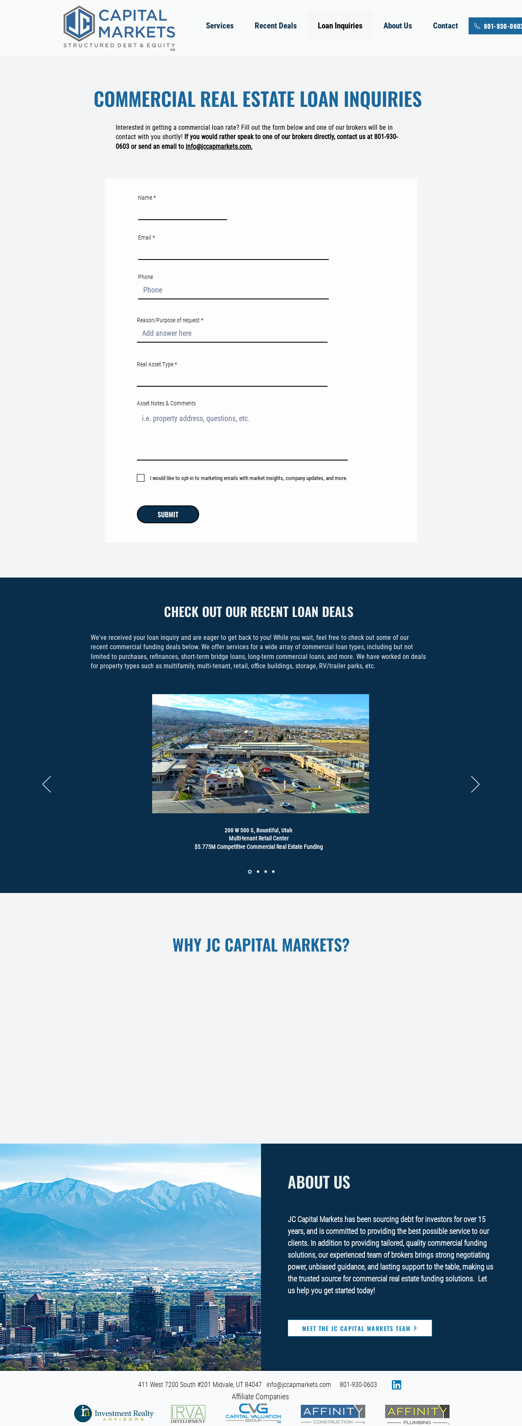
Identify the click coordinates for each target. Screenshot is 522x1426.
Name (145, 198)
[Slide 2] (258, 872)
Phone (145, 277)
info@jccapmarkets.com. (219, 146)
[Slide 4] (273, 872)
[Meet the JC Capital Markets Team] (360, 1328)
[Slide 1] (250, 871)
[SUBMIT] (168, 514)
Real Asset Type (155, 364)
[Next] (475, 785)
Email (144, 237)
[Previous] (46, 785)
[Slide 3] (265, 872)
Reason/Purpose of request (168, 320)
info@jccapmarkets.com (299, 1385)
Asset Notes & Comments (166, 403)
